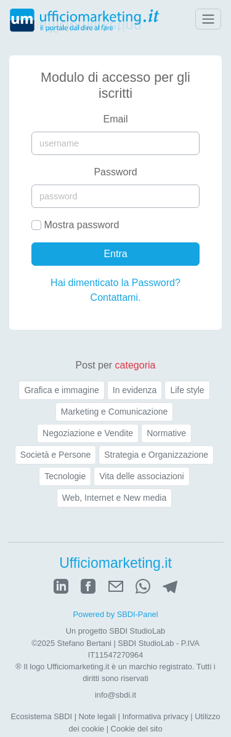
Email (115, 119)
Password (115, 172)
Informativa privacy (155, 716)
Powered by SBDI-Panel (115, 614)
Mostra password (81, 225)
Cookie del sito (137, 728)
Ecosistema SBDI (42, 716)
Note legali (97, 716)
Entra (115, 254)
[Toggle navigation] (208, 19)
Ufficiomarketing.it (115, 563)
